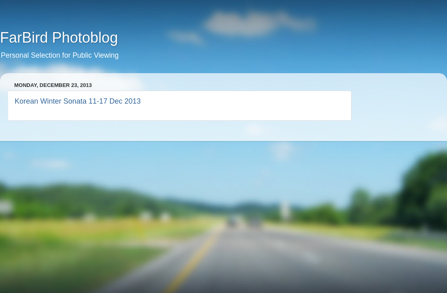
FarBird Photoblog (59, 37)
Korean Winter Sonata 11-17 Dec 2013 (78, 101)
